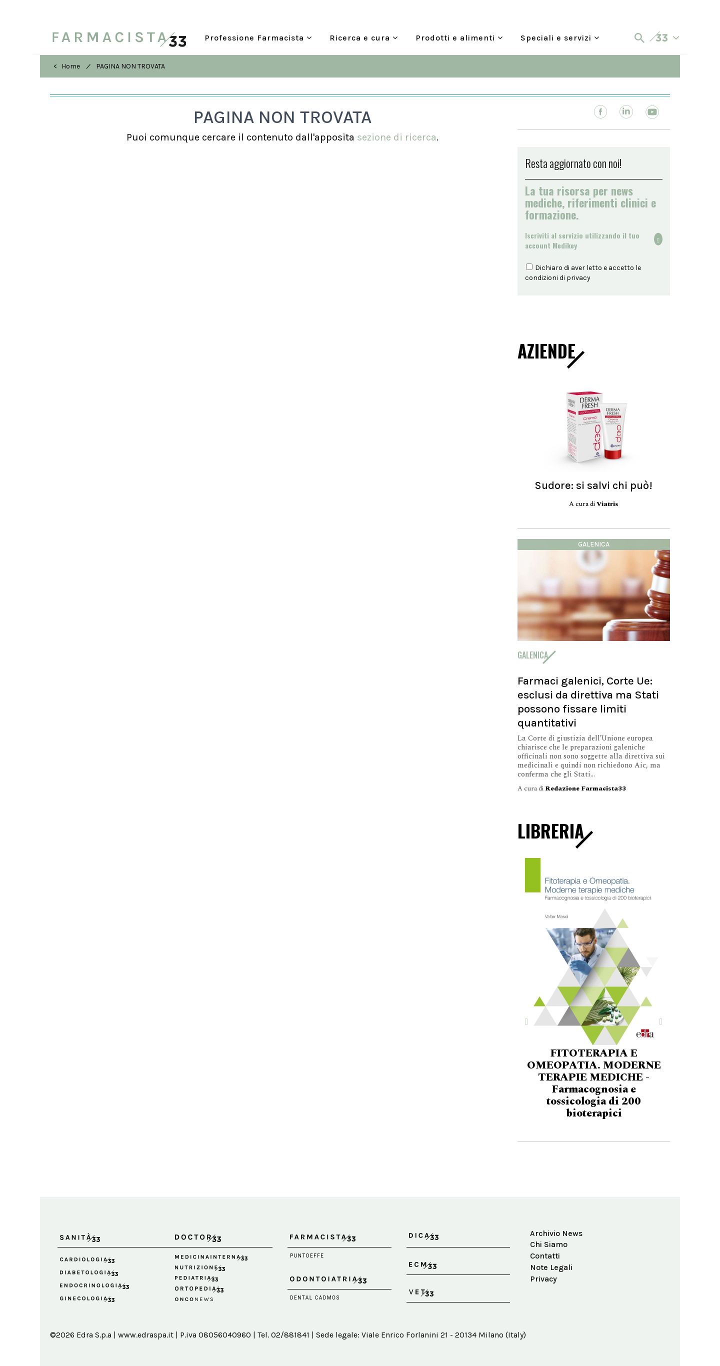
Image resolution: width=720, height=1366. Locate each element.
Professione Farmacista (258, 37)
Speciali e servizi (560, 37)
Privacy (543, 1279)
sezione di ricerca (396, 137)
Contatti (545, 1255)
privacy (578, 278)
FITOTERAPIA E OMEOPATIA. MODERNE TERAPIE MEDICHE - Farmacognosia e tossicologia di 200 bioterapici (594, 1084)
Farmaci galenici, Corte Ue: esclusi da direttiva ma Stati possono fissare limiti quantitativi (588, 702)
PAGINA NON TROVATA (130, 66)
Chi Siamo (549, 1244)
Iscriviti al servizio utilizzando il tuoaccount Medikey (582, 240)
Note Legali (551, 1267)
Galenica (594, 544)
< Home (67, 66)
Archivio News (556, 1233)
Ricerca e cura (364, 37)
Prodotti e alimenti (459, 37)
